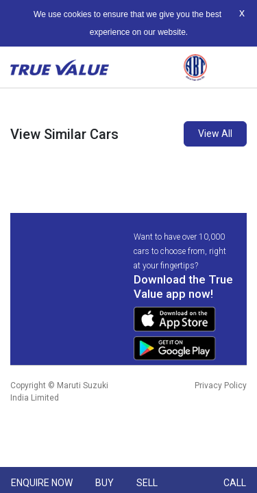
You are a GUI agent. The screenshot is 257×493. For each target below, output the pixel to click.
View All (215, 133)
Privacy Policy (221, 385)
